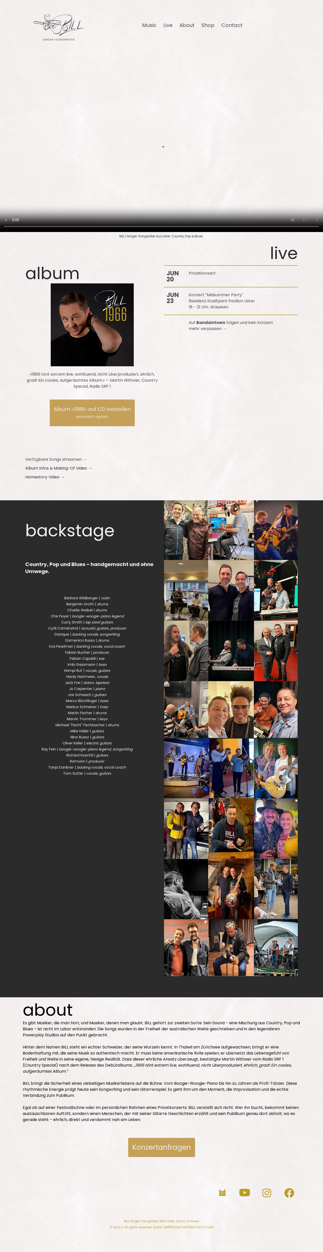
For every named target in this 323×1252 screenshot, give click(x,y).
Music (149, 25)
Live (168, 25)
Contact (232, 25)
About (187, 25)
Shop (207, 25)
